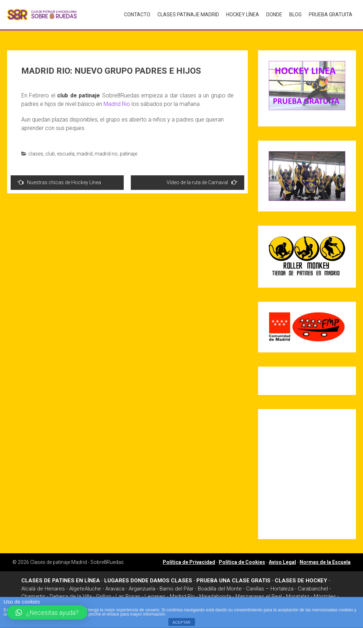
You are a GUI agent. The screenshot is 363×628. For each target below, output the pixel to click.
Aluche (93, 586)
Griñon (103, 595)
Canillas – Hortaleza (270, 586)
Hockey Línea (242, 14)
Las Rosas (128, 595)
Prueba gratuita (330, 14)
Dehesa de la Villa (71, 595)
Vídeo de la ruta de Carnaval (202, 180)
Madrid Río (182, 595)
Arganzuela (142, 586)
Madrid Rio (117, 101)
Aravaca (114, 586)
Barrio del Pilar (177, 586)
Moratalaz (297, 595)
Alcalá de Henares (43, 586)
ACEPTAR (181, 622)
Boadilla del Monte (220, 586)
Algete (77, 586)
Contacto (137, 14)
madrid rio (106, 151)
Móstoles (325, 595)
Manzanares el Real (258, 595)
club (50, 151)
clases (35, 151)
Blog (295, 14)
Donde (274, 14)
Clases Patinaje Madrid (188, 14)
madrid (85, 151)
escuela (65, 151)
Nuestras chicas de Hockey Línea (59, 180)
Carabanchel (313, 586)
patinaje (128, 151)
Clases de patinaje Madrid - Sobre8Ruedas (77, 560)
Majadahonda (215, 595)
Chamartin (33, 595)
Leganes (155, 595)
